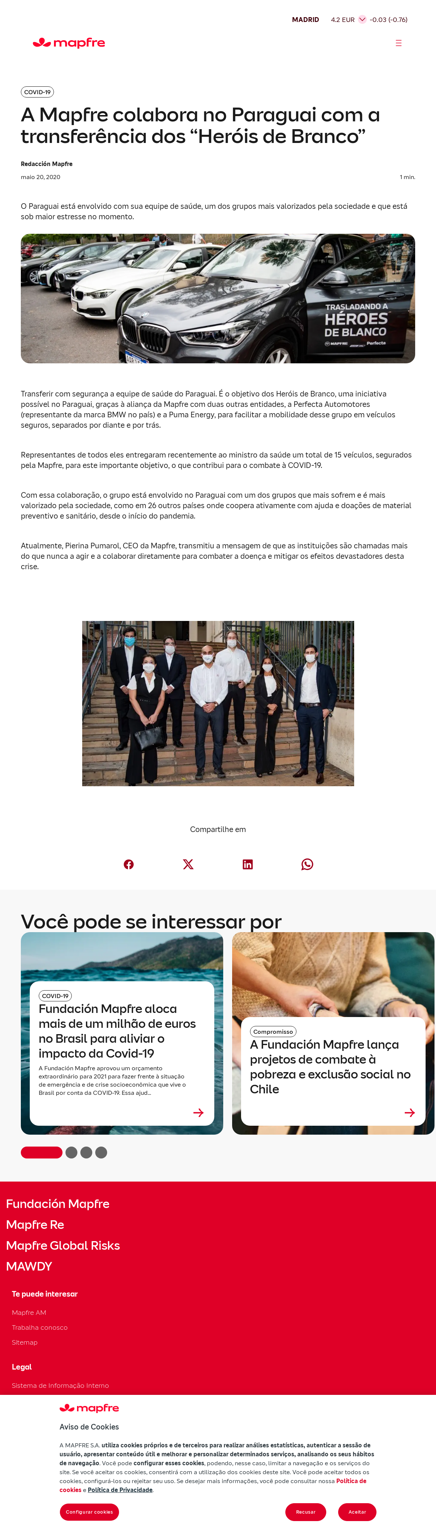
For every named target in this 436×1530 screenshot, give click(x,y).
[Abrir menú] (398, 43)
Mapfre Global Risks (63, 1245)
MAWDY (29, 1266)
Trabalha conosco (40, 1327)
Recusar (306, 1512)
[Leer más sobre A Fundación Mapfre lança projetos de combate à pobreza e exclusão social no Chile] (333, 1113)
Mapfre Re (35, 1224)
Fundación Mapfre (57, 1203)
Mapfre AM (29, 1312)
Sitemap (25, 1342)
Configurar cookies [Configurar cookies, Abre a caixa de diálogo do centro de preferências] (89, 1512)
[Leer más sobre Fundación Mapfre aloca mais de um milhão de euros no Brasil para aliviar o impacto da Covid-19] (122, 1113)
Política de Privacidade (120, 1490)
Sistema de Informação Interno (60, 1385)
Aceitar (357, 1512)
